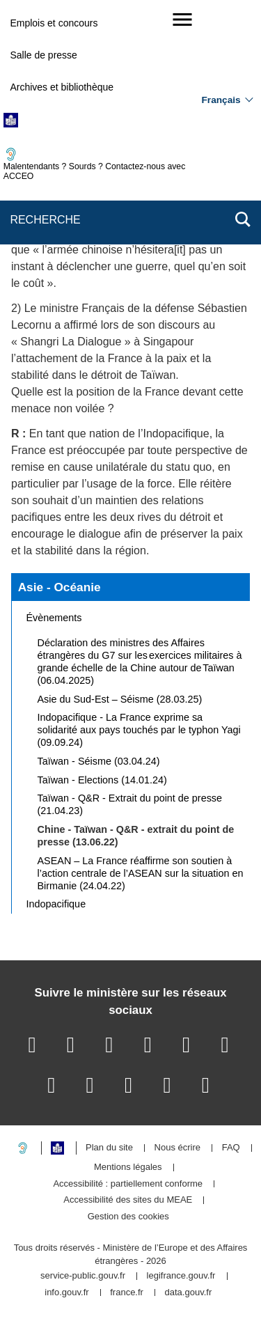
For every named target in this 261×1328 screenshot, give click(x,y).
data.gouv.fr (188, 1293)
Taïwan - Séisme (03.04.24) (99, 761)
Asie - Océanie (59, 587)
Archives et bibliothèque (61, 87)
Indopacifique (56, 903)
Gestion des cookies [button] (128, 1217)
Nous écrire (177, 1148)
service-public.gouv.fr (82, 1276)
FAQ (231, 1148)
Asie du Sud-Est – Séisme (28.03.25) (120, 699)
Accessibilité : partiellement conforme (128, 1184)
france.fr (126, 1293)
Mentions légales (128, 1167)
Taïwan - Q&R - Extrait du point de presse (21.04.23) (130, 804)
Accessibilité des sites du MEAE (127, 1200)
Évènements (54, 617)
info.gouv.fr (66, 1293)
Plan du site (109, 1148)
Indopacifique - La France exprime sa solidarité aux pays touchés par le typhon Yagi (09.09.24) (139, 730)
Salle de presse (43, 55)
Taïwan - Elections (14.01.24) (102, 780)
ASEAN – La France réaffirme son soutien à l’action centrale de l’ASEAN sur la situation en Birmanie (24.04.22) (141, 873)
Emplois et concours (53, 23)
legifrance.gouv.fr (181, 1276)
